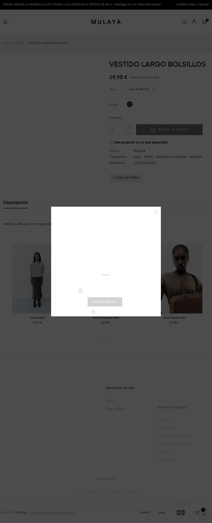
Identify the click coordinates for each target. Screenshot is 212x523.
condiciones (105, 290)
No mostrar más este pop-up (107, 312)
